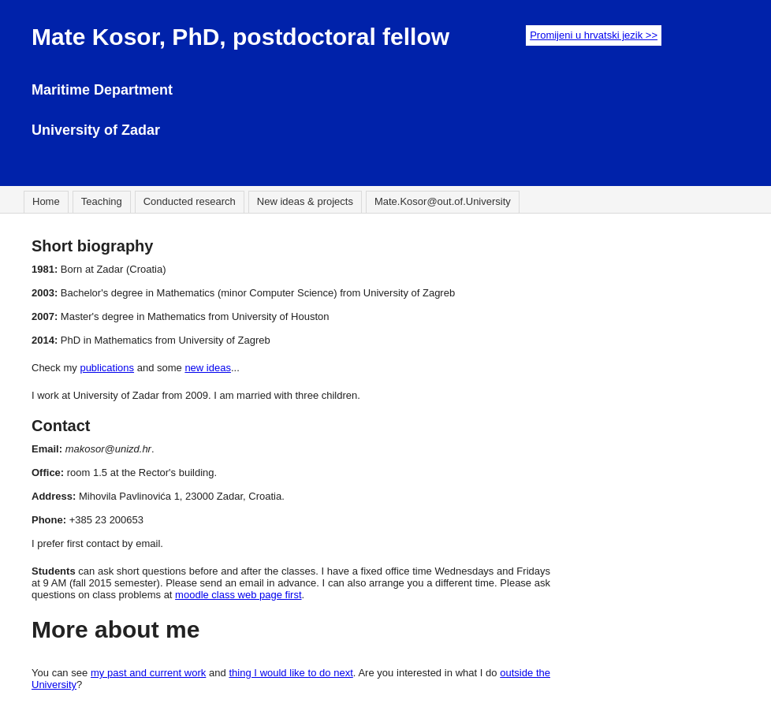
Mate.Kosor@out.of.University (442, 201)
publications (107, 368)
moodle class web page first (238, 595)
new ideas (207, 368)
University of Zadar (96, 130)
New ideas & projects (305, 201)
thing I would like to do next (290, 673)
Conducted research (189, 201)
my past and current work (148, 673)
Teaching (101, 201)
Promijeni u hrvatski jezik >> (593, 35)
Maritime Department (102, 90)
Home (46, 201)
